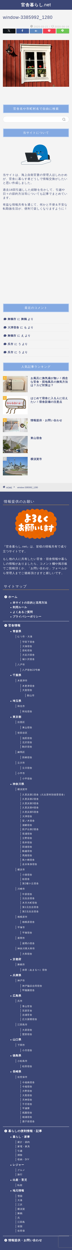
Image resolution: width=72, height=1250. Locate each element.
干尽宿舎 (27, 1104)
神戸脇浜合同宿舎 (32, 986)
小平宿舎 (27, 778)
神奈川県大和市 (26, 948)
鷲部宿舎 (27, 1034)
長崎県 (17, 1071)
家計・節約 (23, 1142)
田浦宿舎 (27, 847)
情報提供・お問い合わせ (25, 1240)
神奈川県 (18, 784)
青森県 (17, 631)
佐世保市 (22, 1077)
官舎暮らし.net (36, 4)
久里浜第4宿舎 (30, 807)
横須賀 (21, 1209)
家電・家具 (23, 1146)
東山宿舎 (27, 727)
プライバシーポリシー (27, 616)
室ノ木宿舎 (28, 820)
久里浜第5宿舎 (30, 812)
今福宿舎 (27, 1086)
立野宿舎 (27, 838)
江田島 (21, 1222)
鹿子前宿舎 (28, 1121)
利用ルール (20, 607)
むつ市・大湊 (24, 636)
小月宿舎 (27, 1050)
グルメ (21, 1170)
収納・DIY (23, 1159)
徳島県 (17, 1055)
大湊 (19, 1200)
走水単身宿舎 (29, 864)
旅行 (19, 1174)
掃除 (19, 1155)
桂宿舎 (26, 879)
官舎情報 (14, 625)
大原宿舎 (27, 1030)
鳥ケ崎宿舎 (28, 860)
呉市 (10, 344)
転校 (19, 1185)
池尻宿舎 (27, 738)
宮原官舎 (27, 1010)
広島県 (17, 995)
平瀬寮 (26, 1108)
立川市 (21, 762)
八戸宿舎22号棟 (31, 670)
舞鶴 (19, 1213)
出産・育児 (20, 1179)
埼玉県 (17, 700)
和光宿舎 (27, 711)
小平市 (21, 773)
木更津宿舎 (28, 686)
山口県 (17, 1039)
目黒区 (21, 722)
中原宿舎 (27, 894)
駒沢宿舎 (27, 746)
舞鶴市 (12, 319)
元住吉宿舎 (28, 898)
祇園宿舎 (27, 1112)
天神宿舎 (27, 1099)
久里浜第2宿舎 (30, 799)
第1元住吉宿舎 (30, 907)
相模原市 (22, 917)
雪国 (19, 1196)
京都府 (17, 959)
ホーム (12, 596)
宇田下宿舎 (28, 642)
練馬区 (21, 752)
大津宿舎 (13, 327)
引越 (19, 1151)
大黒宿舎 (27, 1095)
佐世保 (21, 1230)
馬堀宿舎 (27, 855)
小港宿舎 (27, 874)
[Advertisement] (36, 258)
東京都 (17, 716)
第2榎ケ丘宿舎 (30, 883)
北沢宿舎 (27, 742)
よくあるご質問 (23, 612)
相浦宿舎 (27, 1117)
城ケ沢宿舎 (28, 659)
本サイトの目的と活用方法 (30, 602)
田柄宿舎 (27, 757)
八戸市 (21, 664)
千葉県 (17, 675)
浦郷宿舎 (27, 825)
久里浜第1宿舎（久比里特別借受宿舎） (44, 794)
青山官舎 (27, 1006)
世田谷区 (22, 733)
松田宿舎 (27, 1066)
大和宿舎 (27, 954)
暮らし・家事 (21, 1136)
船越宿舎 (27, 851)
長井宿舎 (27, 842)
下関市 (21, 1045)
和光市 (21, 706)
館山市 (31, 695)
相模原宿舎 (28, 922)
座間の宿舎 (28, 943)
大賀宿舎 (27, 690)
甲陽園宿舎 (28, 990)
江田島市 (22, 1024)
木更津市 (22, 680)
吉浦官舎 (27, 1015)
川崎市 (21, 888)
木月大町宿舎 (29, 902)
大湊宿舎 (27, 646)
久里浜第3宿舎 (30, 803)
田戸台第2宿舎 (30, 829)
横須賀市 (22, 789)
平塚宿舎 (27, 932)
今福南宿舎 (28, 1082)
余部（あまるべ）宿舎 (34, 970)
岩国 (19, 1226)
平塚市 (21, 927)
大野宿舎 (27, 1091)
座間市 (21, 938)
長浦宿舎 (27, 833)
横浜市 (21, 869)
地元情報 (18, 1190)
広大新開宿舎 (29, 1019)
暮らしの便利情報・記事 (25, 1131)
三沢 (19, 1204)
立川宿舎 (27, 768)
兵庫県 (17, 975)
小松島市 (22, 1061)
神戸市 (21, 980)
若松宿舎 (27, 650)
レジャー (18, 1164)
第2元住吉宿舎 (30, 911)
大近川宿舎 (28, 655)
